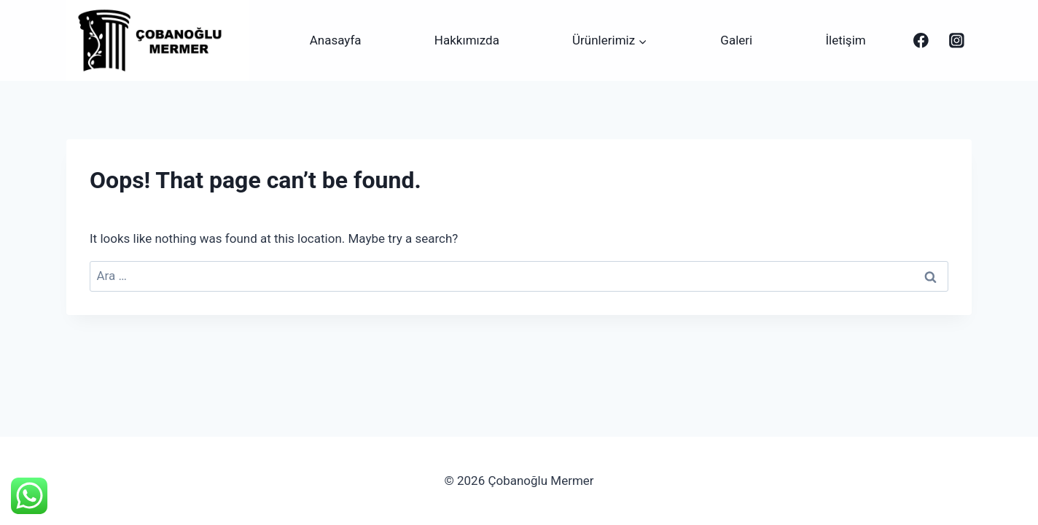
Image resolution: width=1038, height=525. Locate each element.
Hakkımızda (466, 40)
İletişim (845, 40)
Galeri (736, 40)
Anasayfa (336, 40)
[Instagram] (957, 40)
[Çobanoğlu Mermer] (921, 40)
